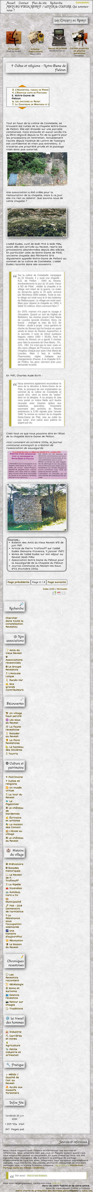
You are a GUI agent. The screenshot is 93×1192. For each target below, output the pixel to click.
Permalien (62, 589)
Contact (23, 3)
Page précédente (18, 582)
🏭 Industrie (13, 1032)
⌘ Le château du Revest (14, 839)
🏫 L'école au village (14, 833)
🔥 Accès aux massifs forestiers (14, 1090)
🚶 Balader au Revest (13, 735)
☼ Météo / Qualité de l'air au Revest (12, 1079)
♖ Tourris (12, 753)
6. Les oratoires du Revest (26, 101)
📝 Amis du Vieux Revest (14, 652)
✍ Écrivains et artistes (13, 819)
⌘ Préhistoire (14, 864)
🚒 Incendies (14, 888)
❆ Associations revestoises (14, 660)
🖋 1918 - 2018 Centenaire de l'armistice (14, 908)
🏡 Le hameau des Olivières (14, 748)
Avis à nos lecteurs (37, 1175)
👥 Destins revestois (12, 996)
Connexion (82, 2)
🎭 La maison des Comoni (14, 826)
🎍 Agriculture (13, 1044)
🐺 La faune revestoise (13, 728)
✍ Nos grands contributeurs (15, 687)
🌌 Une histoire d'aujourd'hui (14, 933)
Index (46, 589)
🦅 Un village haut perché (14, 715)
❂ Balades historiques (13, 869)
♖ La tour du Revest (14, 796)
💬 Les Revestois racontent (12, 977)
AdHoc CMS (87, 1191)
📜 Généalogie (14, 984)
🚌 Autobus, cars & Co (13, 894)
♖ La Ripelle (13, 884)
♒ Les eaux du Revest (13, 721)
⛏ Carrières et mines (14, 1037)
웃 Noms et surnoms (12, 990)
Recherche (56, 3)
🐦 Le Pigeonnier (12, 803)
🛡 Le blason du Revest (14, 946)
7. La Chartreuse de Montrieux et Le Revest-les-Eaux (40, 104)
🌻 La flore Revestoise (13, 742)
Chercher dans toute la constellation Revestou (14, 622)
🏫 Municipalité (13, 900)
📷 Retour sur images (14, 1003)
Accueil (11, 3)
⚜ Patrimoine (14, 777)
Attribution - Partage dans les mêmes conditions (44, 1166)
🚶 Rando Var (14, 680)
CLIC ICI (56, 1183)
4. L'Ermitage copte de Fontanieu (29, 92)
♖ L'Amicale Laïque (13, 675)
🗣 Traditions (14, 1008)
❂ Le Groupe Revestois (13, 668)
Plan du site (39, 3)
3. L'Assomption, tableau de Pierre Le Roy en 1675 (39, 89)
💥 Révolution (14, 940)
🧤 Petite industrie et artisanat (13, 1052)
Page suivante (57, 582)
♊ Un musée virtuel (14, 789)
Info (52, 589)
